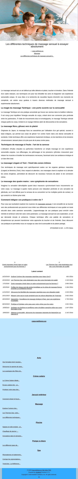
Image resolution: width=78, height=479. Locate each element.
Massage (37, 53)
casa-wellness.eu (37, 51)
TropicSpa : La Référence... (11, 464)
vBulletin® (39, 472)
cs (39, 477)
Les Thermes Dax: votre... (11, 413)
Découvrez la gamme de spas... (13, 366)
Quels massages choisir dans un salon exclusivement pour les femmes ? (14, 265)
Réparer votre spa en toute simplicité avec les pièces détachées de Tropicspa (36, 295)
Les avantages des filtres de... (12, 371)
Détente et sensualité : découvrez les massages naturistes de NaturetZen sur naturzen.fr (36, 313)
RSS (49, 470)
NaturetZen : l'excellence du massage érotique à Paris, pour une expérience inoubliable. (35, 299)
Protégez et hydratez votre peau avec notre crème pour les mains (32, 304)
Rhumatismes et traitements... (12, 455)
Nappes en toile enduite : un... (12, 427)
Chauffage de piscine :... (10, 431)
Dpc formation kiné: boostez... (12, 362)
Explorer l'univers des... (10, 408)
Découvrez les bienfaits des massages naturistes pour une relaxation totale (35, 292)
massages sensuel (44, 204)
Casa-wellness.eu (37, 470)
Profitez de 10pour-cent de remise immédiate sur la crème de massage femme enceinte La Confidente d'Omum (36, 287)
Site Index (45, 470)
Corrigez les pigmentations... (12, 459)
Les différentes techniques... (12, 417)
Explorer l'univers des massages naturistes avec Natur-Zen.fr (30, 276)
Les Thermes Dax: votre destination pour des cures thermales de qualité (59, 265)
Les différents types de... (10, 445)
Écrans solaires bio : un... (11, 385)
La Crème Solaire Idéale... (11, 380)
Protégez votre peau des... (11, 389)
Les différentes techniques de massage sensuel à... (37, 56)
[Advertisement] (37, 72)
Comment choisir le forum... (11, 399)
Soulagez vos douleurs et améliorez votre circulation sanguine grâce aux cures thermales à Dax (36, 308)
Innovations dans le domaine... (12, 436)
